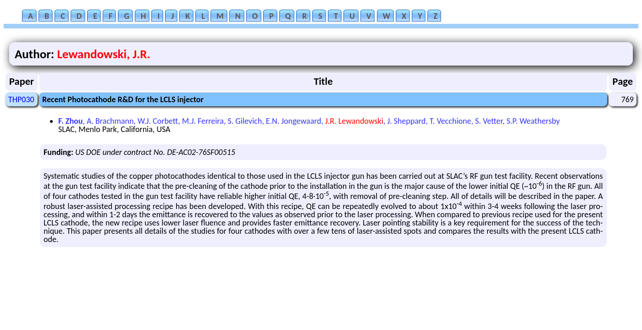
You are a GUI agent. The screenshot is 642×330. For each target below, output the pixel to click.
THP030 (21, 99)
